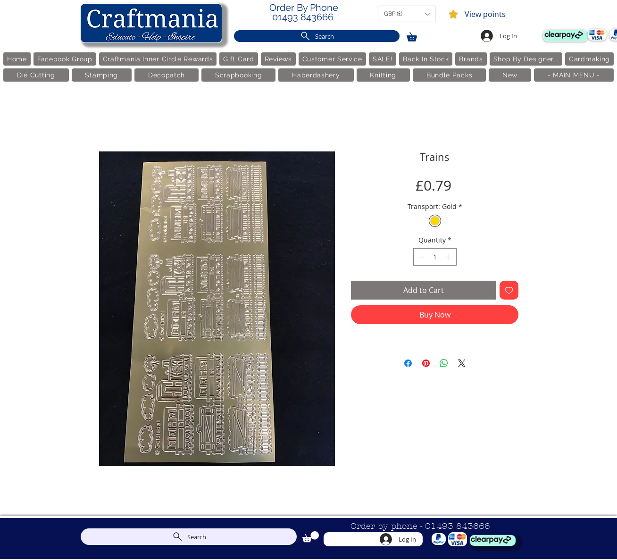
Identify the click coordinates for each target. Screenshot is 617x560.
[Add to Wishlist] (509, 290)
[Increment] (449, 257)
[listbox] (406, 14)
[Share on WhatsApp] (444, 363)
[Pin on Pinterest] (426, 363)
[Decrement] (420, 257)
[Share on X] (461, 363)
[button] (406, 14)
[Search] (317, 36)
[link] (416, 35)
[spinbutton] (434, 257)
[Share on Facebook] (408, 363)
